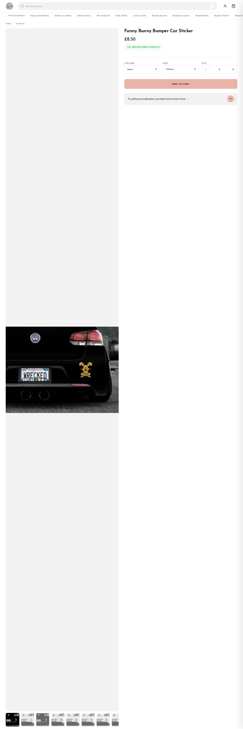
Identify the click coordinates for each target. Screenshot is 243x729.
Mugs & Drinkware (39, 15)
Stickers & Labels (62, 15)
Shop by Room (201, 15)
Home (8, 23)
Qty (204, 63)
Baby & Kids (121, 15)
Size (165, 63)
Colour (129, 63)
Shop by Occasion (181, 15)
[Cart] (233, 6)
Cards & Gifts (139, 15)
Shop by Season (159, 15)
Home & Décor (84, 15)
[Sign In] (225, 6)
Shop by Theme (221, 15)
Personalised (103, 15)
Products (20, 23)
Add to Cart (181, 84)
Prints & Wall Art (17, 15)
